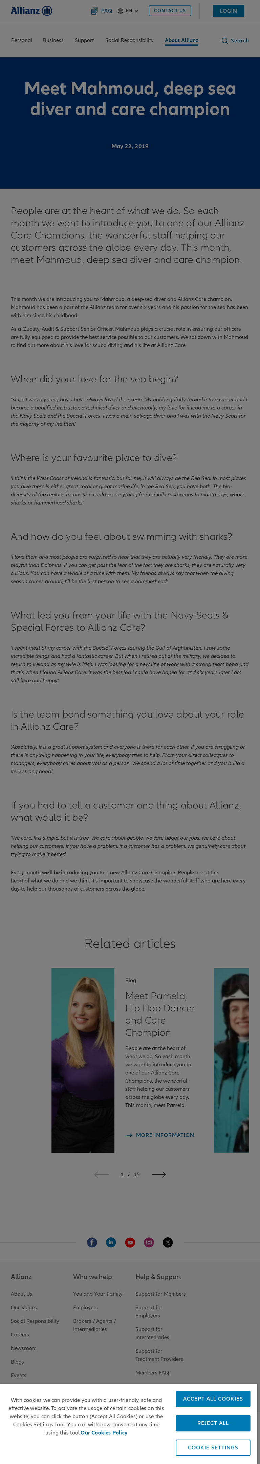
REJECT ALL (213, 1423)
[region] (128, 1424)
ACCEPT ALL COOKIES (213, 1398)
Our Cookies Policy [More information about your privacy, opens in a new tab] (104, 1432)
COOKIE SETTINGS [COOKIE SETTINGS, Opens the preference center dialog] (213, 1447)
